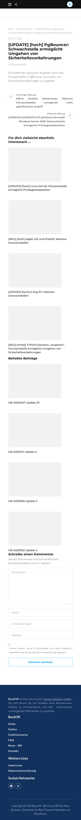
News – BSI (15, 745)
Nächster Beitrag (40, 119)
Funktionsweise (18, 734)
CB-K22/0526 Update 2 (22, 501)
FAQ (11, 740)
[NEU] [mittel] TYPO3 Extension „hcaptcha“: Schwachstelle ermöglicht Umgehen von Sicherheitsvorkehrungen (36, 348)
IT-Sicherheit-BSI (17, 64)
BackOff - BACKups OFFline (47, 805)
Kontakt (13, 750)
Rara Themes (46, 809)
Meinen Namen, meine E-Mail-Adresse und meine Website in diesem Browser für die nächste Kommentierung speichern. (41, 650)
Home (12, 723)
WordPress (40, 813)
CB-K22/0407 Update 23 (23, 402)
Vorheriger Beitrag (40, 101)
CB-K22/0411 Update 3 (22, 451)
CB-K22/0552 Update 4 (22, 550)
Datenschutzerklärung (22, 770)
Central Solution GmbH (57, 699)
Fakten (12, 729)
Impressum (15, 765)
